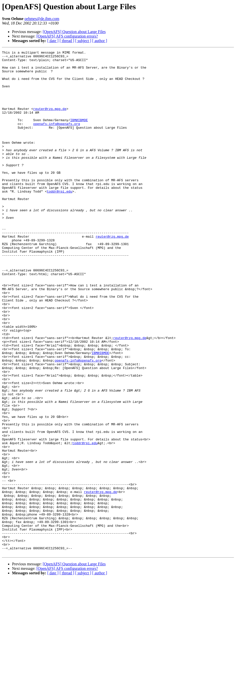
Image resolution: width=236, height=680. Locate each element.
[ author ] (99, 41)
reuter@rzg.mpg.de (49, 120)
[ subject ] (83, 41)
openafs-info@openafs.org (56, 138)
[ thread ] (67, 41)
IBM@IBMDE (79, 134)
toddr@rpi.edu (59, 220)
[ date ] (52, 41)
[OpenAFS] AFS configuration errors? (67, 36)
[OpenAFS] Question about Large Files (74, 32)
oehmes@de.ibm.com (41, 19)
